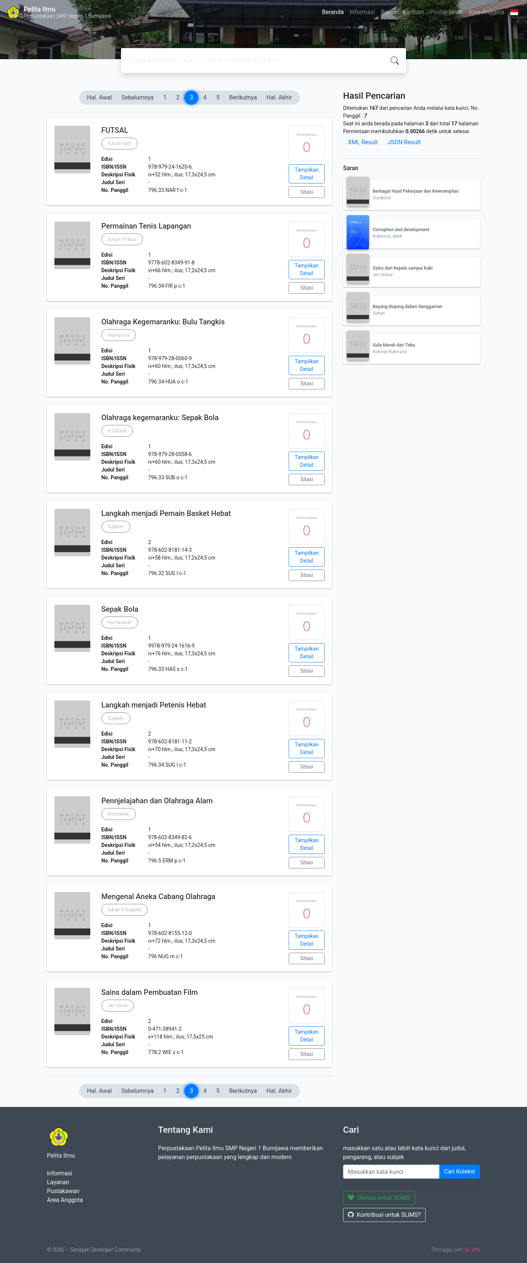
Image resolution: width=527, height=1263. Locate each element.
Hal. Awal (99, 97)
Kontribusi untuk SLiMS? (384, 1214)
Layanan (58, 1182)
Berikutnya (243, 97)
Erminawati (119, 814)
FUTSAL (114, 130)
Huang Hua (119, 335)
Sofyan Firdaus (122, 239)
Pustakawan (446, 12)
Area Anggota (486, 12)
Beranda (333, 12)
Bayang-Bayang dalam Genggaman (407, 306)
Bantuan (413, 12)
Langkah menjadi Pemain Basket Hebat (166, 513)
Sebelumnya (137, 97)
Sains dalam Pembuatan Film (149, 992)
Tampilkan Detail (307, 173)
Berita (388, 12)
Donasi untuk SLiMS (379, 1197)
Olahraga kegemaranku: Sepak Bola (160, 417)
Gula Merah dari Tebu (394, 345)
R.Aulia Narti (119, 143)
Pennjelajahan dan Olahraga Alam (157, 800)
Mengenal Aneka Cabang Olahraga (158, 896)
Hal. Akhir (279, 97)
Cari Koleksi (459, 1171)
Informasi (362, 12)
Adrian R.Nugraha (125, 909)
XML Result (363, 142)
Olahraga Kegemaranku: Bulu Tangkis (163, 321)
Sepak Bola (119, 609)
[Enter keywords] (391, 1172)
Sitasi (306, 192)
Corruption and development (401, 229)
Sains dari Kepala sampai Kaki (403, 268)
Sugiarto (116, 526)
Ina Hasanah (120, 622)
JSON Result (403, 142)
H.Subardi (117, 430)
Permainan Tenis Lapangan (146, 226)
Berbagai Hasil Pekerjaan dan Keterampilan (416, 191)
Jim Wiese (118, 1005)
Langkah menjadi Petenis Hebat (154, 704)
